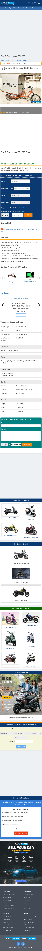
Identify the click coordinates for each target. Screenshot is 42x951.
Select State (29, 2)
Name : (3, 181)
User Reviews (21, 63)
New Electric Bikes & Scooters (21, 608)
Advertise (29, 919)
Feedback (31, 922)
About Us (26, 917)
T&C (25, 928)
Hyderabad (12, 895)
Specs (13, 63)
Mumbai (5, 897)
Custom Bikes (27, 908)
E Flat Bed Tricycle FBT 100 (12, 282)
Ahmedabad (6, 905)
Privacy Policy (30, 928)
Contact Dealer (21, 315)
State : (3, 195)
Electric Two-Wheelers (29, 895)
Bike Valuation (6, 919)
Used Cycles (11, 908)
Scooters (26, 900)
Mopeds (26, 903)
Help (25, 919)
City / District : (5, 203)
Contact (26, 922)
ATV (25, 905)
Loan (37, 8)
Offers (3, 63)
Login (34, 2)
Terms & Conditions (20, 211)
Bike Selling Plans (7, 922)
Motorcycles (27, 897)
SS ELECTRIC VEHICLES (21, 299)
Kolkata (5, 908)
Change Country (28, 930)
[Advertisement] (21, 32)
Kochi (9, 900)
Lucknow (9, 903)
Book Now (28, 215)
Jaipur (12, 905)
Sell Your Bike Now (21, 833)
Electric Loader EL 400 (30, 281)
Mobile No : (4, 188)
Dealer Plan (26, 8)
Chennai (5, 900)
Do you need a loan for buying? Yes (12, 208)
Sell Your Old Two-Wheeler (21, 798)
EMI (8, 63)
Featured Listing (7, 925)
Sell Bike (6, 8)
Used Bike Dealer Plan (8, 928)
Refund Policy (27, 925)
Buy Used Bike (12, 8)
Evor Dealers (4, 293)
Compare (24, 109)
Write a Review (25, 112)
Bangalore (5, 895)
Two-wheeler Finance (8, 917)
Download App (33, 917)
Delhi (4, 903)
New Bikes (32, 8)
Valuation (19, 8)
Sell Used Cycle (7, 930)
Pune (9, 897)
